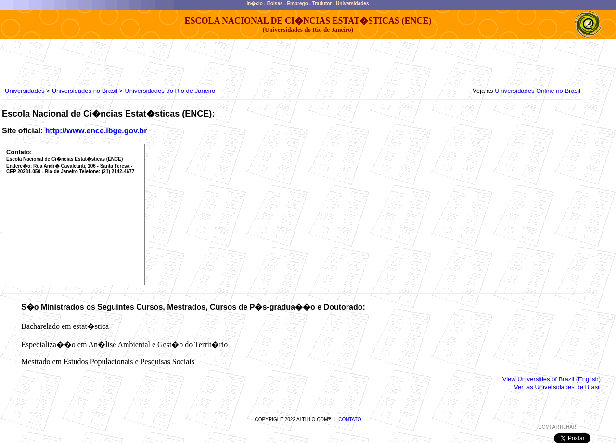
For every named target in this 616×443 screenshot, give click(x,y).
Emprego (297, 3)
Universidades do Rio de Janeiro (170, 90)
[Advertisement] (178, 60)
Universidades (352, 3)
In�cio (255, 3)
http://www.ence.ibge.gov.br (96, 131)
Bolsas (275, 3)
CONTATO (349, 419)
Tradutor (322, 3)
